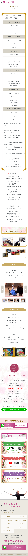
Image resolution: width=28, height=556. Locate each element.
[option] (14, 289)
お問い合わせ (8, 425)
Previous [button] (3, 300)
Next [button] (24, 300)
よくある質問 (7, 523)
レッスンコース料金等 (7, 520)
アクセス (7, 527)
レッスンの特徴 (21, 516)
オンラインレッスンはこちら (14, 231)
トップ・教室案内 (7, 516)
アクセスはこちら (6, 512)
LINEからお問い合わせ (7, 530)
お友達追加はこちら (14, 409)
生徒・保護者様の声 (21, 523)
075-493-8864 (16, 541)
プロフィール (20, 527)
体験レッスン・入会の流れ (20, 520)
